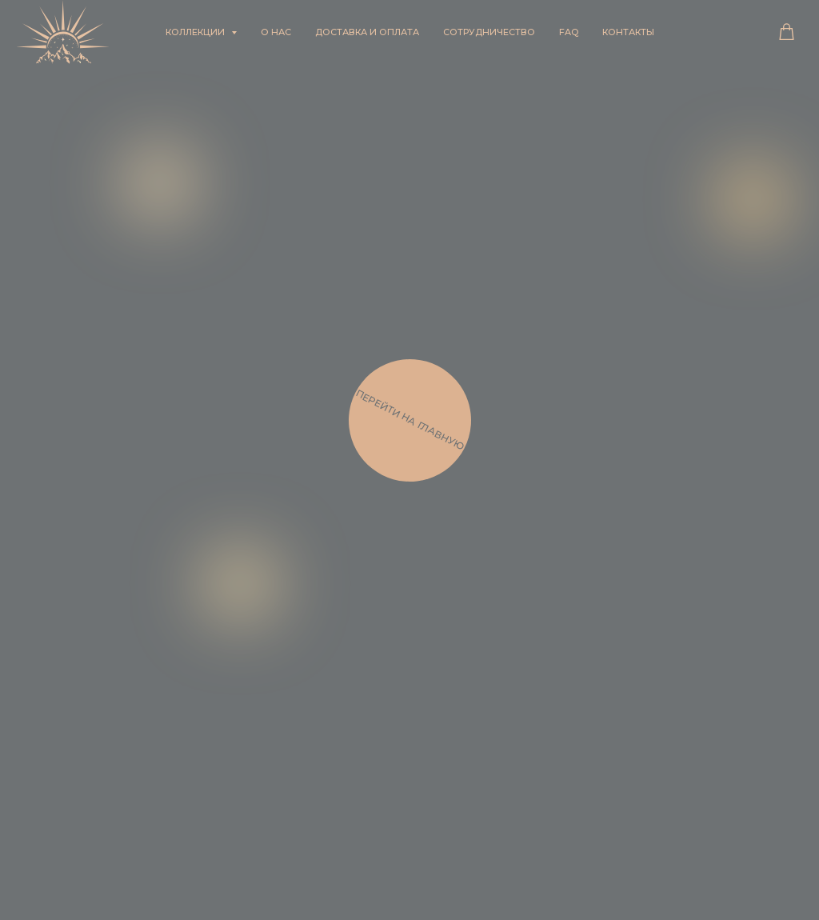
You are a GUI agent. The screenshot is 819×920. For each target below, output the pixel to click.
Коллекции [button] (196, 32)
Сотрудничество (489, 32)
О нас (276, 32)
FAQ (568, 32)
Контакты (628, 32)
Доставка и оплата (367, 32)
